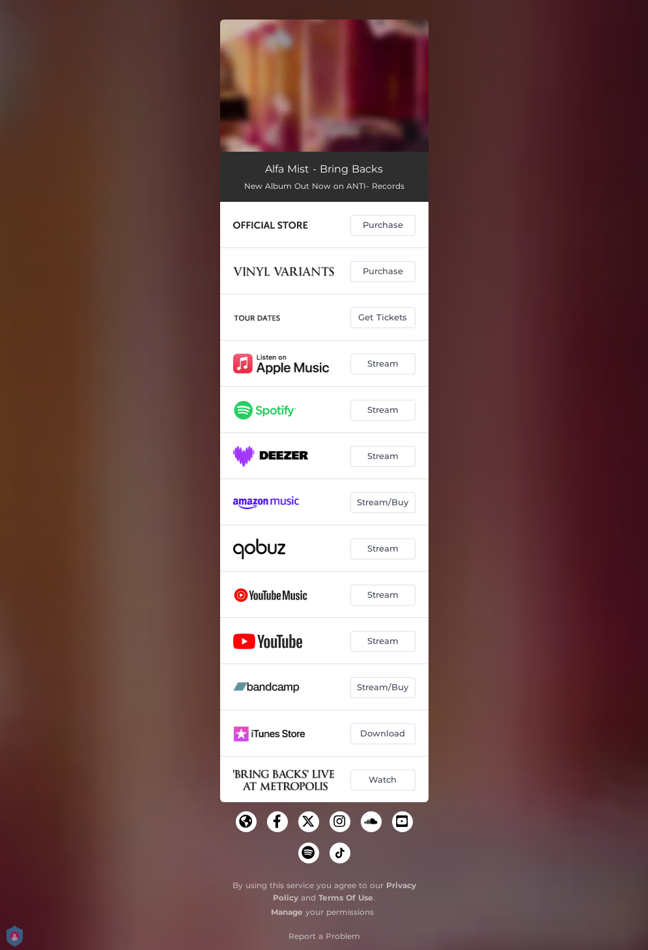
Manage (287, 912)
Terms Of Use (345, 897)
